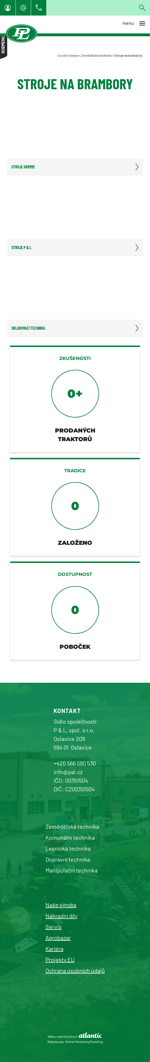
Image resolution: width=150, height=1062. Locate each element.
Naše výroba (60, 904)
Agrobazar (58, 937)
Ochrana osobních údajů (75, 970)
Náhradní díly (61, 915)
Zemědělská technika (96, 55)
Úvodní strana (67, 55)
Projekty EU (60, 959)
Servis (53, 926)
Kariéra (54, 948)
